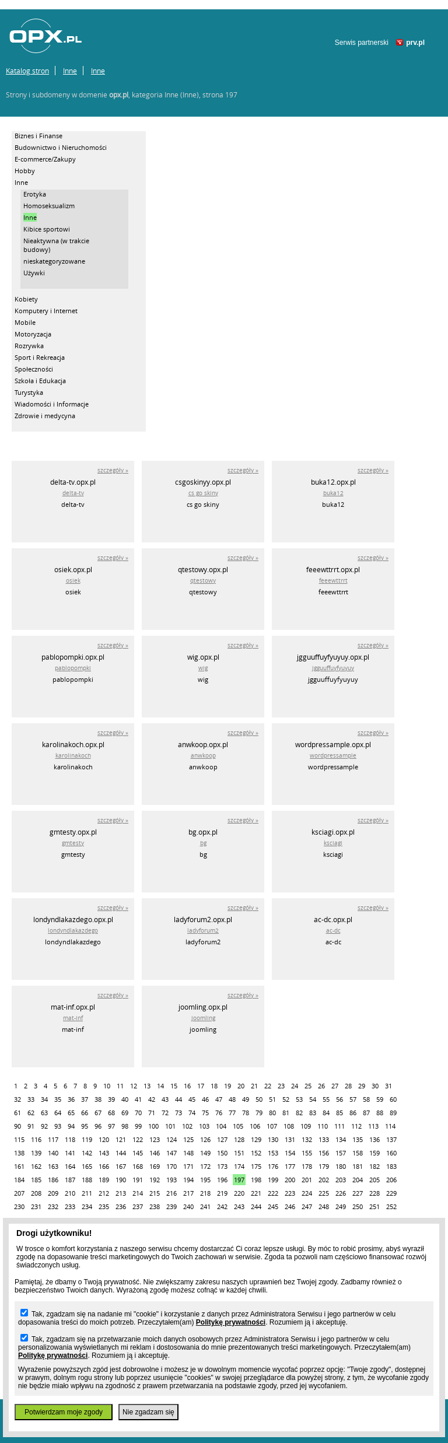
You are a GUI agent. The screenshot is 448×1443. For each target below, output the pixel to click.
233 (70, 1206)
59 (379, 1099)
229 (391, 1193)
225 (323, 1193)
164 (70, 1166)
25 (308, 1085)
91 (30, 1126)
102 (187, 1126)
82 (299, 1112)
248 (323, 1206)
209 (53, 1193)
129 (256, 1139)
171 (188, 1166)
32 (17, 1099)
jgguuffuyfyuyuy (333, 668)
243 (239, 1206)
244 (256, 1206)
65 (71, 1112)
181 (357, 1166)
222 (273, 1193)
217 (188, 1193)
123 (154, 1139)
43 (165, 1099)
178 (307, 1166)
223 (290, 1193)
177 (290, 1166)
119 (87, 1139)
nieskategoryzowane (54, 261)
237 (137, 1206)
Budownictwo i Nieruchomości (61, 147)
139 (36, 1152)
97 (111, 1126)
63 (44, 1112)
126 (205, 1139)
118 (70, 1139)
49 (245, 1099)
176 (273, 1166)
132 (307, 1139)
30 (375, 1085)
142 (87, 1152)
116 (36, 1139)
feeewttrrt (333, 580)
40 (124, 1099)
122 (137, 1139)
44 (178, 1099)
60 (393, 1099)
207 (19, 1193)
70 (138, 1112)
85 (339, 1112)
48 (232, 1099)
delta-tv (73, 493)
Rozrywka (29, 345)
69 (124, 1112)
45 (191, 1099)
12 (133, 1085)
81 (285, 1112)
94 (71, 1126)
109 (305, 1126)
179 (323, 1166)
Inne (70, 70)
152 (256, 1152)
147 (171, 1152)
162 (36, 1166)
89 (393, 1112)
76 (218, 1112)
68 (111, 1112)
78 (245, 1112)
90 (17, 1126)
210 (70, 1193)
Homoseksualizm (49, 205)
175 (256, 1166)
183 (391, 1166)
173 (222, 1166)
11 (120, 1085)
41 (138, 1099)
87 (366, 1112)
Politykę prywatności (230, 1322)
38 (98, 1099)
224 (307, 1193)
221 (256, 1193)
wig (203, 668)
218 (205, 1193)
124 (171, 1139)
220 (239, 1193)
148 (188, 1152)
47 (218, 1099)
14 (160, 1085)
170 (171, 1166)
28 (348, 1085)
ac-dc (333, 930)
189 (104, 1179)
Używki (34, 272)
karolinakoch (73, 755)
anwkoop (203, 755)
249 (340, 1206)
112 (356, 1126)
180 (340, 1166)
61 (17, 1112)
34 (44, 1099)
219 (222, 1193)
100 (153, 1126)
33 (30, 1099)
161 (19, 1166)
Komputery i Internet (46, 310)
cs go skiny (203, 493)
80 (272, 1112)
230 (19, 1206)
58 (366, 1099)
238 (154, 1206)
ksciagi (333, 843)
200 (290, 1179)
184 (19, 1179)
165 (87, 1166)
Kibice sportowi (46, 229)
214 (137, 1193)
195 (205, 1179)
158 (357, 1152)
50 (259, 1099)
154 (290, 1152)
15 (173, 1085)
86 (352, 1112)
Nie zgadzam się (148, 1412)
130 (273, 1139)
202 (323, 1179)
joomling (203, 1018)
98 (124, 1126)
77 (232, 1112)
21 (254, 1085)
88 (379, 1112)
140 (53, 1152)
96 (98, 1126)
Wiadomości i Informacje (52, 404)
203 (340, 1179)
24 (294, 1085)
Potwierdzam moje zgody (63, 1412)
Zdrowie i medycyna (45, 415)
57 (352, 1099)
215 (154, 1193)
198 (256, 1179)
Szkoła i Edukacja (40, 380)
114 (390, 1126)
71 (151, 1112)
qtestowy (203, 580)
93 (57, 1126)
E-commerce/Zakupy (45, 159)
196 (222, 1179)
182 (374, 1166)
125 (188, 1139)
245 (273, 1206)
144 (121, 1152)
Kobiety (26, 299)
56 (339, 1099)
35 (57, 1099)
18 (214, 1085)
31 (388, 1085)
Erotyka (34, 194)
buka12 (333, 493)
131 (290, 1139)
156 (323, 1152)
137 (391, 1139)
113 (373, 1126)
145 (137, 1152)
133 (323, 1139)
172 (205, 1166)
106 (255, 1126)
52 (285, 1099)
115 (19, 1139)
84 (326, 1112)
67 (98, 1112)
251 (374, 1206)
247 (307, 1206)
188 (87, 1179)
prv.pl (415, 42)
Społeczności (34, 369)
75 (205, 1112)
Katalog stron (27, 70)
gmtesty (73, 843)
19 (227, 1085)
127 (222, 1139)
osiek (73, 580)
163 (53, 1166)
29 (361, 1085)
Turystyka (29, 392)
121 (121, 1139)
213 (121, 1193)
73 (178, 1112)
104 (221, 1126)
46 (205, 1099)
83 (312, 1112)
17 (200, 1085)
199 (273, 1179)
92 (44, 1126)
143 (104, 1152)
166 (104, 1166)
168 (137, 1166)
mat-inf (73, 1018)
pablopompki (73, 668)
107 (272, 1126)
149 (205, 1152)
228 (374, 1193)
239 (171, 1206)
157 (340, 1152)
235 (104, 1206)
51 (272, 1099)
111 (339, 1126)
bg (203, 843)
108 (289, 1126)
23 (281, 1085)
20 (240, 1085)
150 (222, 1152)
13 (147, 1085)
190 (121, 1179)
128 (239, 1139)
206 (391, 1179)
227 (357, 1193)
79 (259, 1112)
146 (154, 1152)
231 (36, 1206)
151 (239, 1152)
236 (121, 1206)
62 (30, 1112)
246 (290, 1206)
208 (36, 1193)
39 (111, 1099)
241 (205, 1206)
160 (391, 1152)
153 (273, 1152)
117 (53, 1139)
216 (171, 1193)
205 (374, 1179)
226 (340, 1193)
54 (312, 1099)
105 (238, 1126)
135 (357, 1139)
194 (188, 1179)
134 (340, 1139)
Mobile (25, 322)
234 (87, 1206)
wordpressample (333, 755)
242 (222, 1206)
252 (391, 1206)
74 (191, 1112)
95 (84, 1126)
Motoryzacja (33, 334)
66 (84, 1112)
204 (357, 1179)
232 (53, 1206)
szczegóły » (112, 470)
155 (307, 1152)
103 (204, 1126)
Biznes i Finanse (38, 135)
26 (321, 1085)
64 (57, 1112)
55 (326, 1099)
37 (84, 1099)
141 (70, 1152)
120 (104, 1139)
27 (334, 1085)
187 (70, 1179)
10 (106, 1085)
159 (374, 1152)
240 (188, 1206)
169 (154, 1166)
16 (187, 1085)
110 (322, 1126)
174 (239, 1166)
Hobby (25, 170)
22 (267, 1085)
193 (171, 1179)
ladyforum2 (203, 930)
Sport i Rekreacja (40, 357)
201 (307, 1179)
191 (137, 1179)
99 (138, 1126)
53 (299, 1099)
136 (374, 1139)
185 (36, 1179)
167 (121, 1166)
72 (165, 1112)
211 (87, 1193)
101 (170, 1126)
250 (357, 1206)
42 (151, 1099)
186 (53, 1179)
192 (154, 1179)
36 (71, 1099)
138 (19, 1152)
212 (104, 1193)
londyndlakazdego (73, 930)
